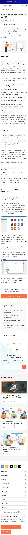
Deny (6, 527)
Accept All (6, 531)
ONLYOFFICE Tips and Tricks (8, 11)
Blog (2, 9)
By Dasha (15, 401)
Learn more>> (9, 317)
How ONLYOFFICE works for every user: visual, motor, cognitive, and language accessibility (12, 423)
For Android (15, 466)
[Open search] (22, 5)
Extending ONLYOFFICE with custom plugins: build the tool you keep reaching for (13, 449)
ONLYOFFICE (9, 9)
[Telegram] (12, 24)
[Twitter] (4, 24)
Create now (24, 367)
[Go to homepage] (8, 5)
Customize (16, 527)
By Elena (14, 427)
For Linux (6, 466)
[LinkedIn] (7, 24)
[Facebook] (2, 24)
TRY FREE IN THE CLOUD (14, 296)
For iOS (19, 466)
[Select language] (25, 5)
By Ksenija (15, 454)
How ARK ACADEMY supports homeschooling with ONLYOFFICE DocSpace (12, 397)
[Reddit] (9, 24)
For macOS (11, 466)
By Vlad (12, 20)
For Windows (2, 466)
